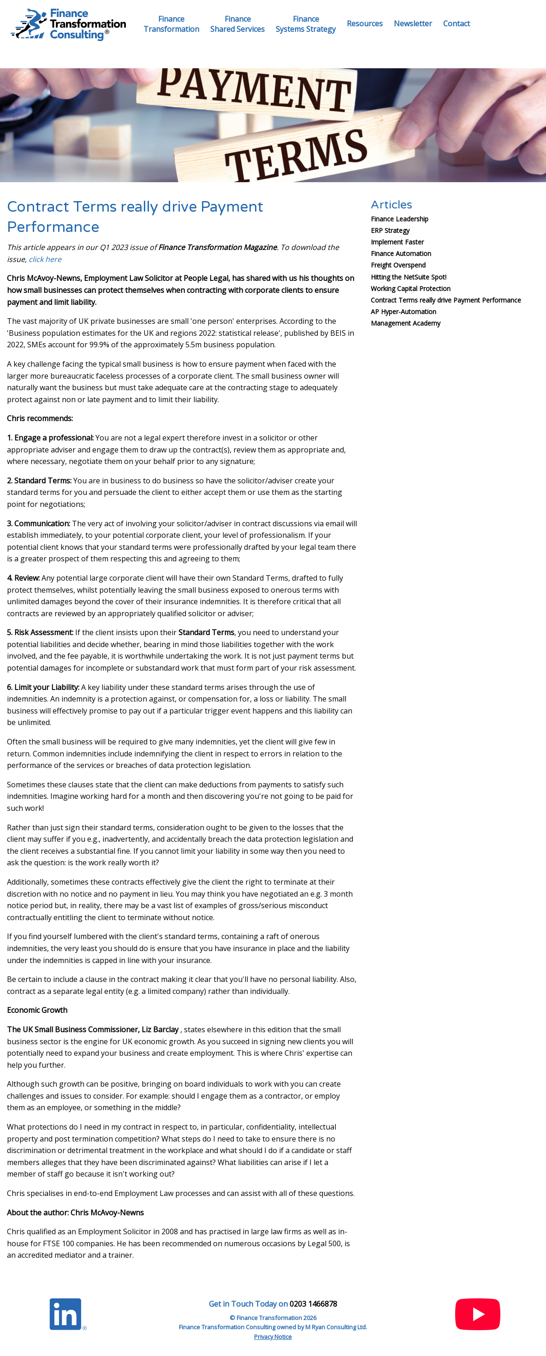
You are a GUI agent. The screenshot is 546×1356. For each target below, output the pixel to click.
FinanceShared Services (237, 24)
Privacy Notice (273, 1336)
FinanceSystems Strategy (306, 24)
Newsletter (413, 23)
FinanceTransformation (171, 24)
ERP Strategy (390, 230)
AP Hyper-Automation (403, 311)
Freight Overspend (398, 265)
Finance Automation (401, 253)
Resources (365, 23)
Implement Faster (397, 242)
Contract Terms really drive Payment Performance (446, 300)
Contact (456, 23)
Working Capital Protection (411, 288)
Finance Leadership (399, 218)
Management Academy (405, 323)
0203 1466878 (313, 1304)
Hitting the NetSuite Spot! (408, 277)
